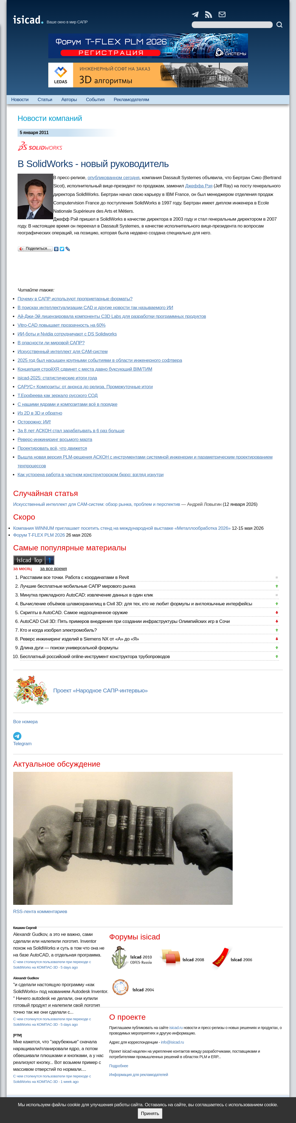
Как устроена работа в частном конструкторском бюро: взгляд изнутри (90, 474)
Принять (150, 1113)
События (95, 99)
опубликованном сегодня (113, 177)
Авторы (69, 99)
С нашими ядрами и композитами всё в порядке (67, 404)
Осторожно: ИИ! (34, 422)
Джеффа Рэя (198, 185)
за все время (53, 568)
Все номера (25, 721)
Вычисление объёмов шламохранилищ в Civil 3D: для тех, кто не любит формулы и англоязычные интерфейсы (136, 603)
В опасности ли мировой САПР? (51, 342)
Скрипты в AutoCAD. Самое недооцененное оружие (74, 612)
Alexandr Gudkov (26, 978)
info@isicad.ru (172, 1042)
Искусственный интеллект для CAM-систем (63, 351)
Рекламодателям (131, 99)
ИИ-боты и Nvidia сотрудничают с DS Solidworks (67, 334)
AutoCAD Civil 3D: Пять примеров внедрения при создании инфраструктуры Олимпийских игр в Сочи (125, 621)
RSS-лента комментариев (40, 911)
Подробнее (118, 1066)
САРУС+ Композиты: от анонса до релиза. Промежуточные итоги (85, 386)
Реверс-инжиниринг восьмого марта (55, 439)
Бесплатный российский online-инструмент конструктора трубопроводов (95, 656)
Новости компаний (50, 118)
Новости (20, 99)
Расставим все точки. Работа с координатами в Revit (74, 577)
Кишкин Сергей (25, 928)
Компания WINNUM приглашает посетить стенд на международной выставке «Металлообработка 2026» (122, 528)
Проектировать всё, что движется (52, 448)
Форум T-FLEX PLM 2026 (39, 535)
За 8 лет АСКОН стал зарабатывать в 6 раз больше (71, 430)
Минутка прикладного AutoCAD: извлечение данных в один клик (86, 595)
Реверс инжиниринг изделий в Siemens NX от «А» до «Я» (79, 639)
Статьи (45, 99)
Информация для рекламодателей (138, 1074)
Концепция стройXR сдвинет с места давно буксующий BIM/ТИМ (85, 369)
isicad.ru (176, 1027)
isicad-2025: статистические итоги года (57, 378)
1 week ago (70, 1082)
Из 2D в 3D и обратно (40, 413)
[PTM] (17, 1035)
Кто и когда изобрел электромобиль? (58, 630)
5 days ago (69, 967)
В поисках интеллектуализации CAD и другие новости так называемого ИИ (95, 307)
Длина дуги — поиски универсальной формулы (69, 647)
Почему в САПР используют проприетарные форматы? (75, 298)
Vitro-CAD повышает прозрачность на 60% (62, 325)
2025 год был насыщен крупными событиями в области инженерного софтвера (100, 360)
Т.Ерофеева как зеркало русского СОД (58, 395)
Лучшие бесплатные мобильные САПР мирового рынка (78, 586)
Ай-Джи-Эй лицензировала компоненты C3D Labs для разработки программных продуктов (112, 316)
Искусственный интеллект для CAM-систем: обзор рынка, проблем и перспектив (96, 504)
